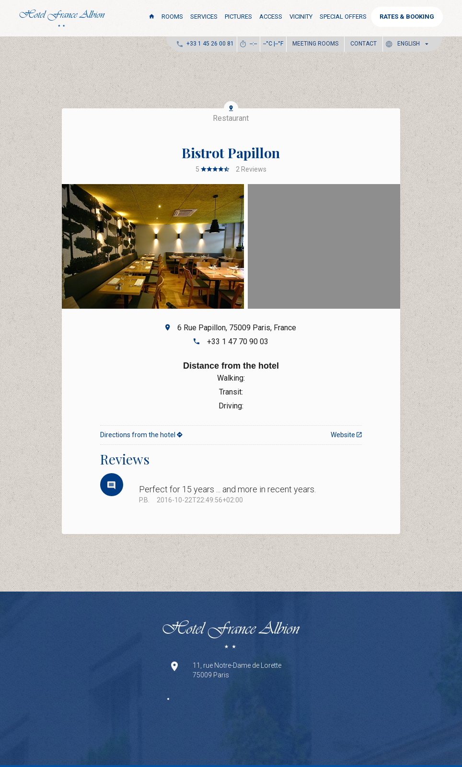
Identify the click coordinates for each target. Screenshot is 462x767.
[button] (409, 43)
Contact (363, 43)
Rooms (172, 16)
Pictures (238, 16)
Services (204, 16)
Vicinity (300, 16)
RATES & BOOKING (407, 16)
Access (270, 16)
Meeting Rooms (315, 43)
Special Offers (343, 16)
